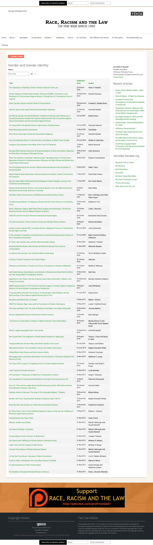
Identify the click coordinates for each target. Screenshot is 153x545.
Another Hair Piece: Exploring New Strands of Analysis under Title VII (34, 399)
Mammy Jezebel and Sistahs (20, 422)
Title (11, 83)
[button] (13, 37)
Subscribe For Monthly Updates (53, 3)
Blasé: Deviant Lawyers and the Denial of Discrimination (29, 103)
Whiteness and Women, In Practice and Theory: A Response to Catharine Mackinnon (40, 266)
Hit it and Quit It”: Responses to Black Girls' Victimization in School (33, 375)
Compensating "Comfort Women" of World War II (27, 436)
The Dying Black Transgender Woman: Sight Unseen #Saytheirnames (34, 125)
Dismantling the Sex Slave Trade (21, 418)
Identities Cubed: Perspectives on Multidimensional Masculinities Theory (36, 195)
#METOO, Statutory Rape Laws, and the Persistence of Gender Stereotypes (37, 304)
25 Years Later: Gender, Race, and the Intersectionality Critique (32, 242)
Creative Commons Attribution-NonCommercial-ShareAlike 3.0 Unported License (41, 535)
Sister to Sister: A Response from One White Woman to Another (32, 461)
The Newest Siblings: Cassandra (21, 429)
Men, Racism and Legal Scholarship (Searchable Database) (31, 134)
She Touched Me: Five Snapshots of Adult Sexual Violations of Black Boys (36, 337)
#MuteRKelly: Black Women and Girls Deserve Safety (29, 352)
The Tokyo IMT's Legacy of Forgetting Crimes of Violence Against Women (36, 364)
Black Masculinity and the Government (23, 130)
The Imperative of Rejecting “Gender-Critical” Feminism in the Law (33, 88)
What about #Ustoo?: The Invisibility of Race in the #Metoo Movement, (35, 348)
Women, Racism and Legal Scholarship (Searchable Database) (32, 110)
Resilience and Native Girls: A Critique (23, 300)
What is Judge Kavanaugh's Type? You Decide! (26, 330)
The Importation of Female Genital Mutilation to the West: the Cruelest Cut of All (38, 379)
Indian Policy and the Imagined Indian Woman (26, 445)
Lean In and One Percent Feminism (22, 370)
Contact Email (118, 77)
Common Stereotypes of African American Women (27, 449)
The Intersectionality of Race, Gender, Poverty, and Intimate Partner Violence (37, 222)
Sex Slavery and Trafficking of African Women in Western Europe (33, 441)
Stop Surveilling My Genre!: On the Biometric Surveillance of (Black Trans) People (39, 140)
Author (91, 83)
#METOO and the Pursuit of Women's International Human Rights (33, 216)
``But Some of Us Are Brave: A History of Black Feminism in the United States (37, 321)
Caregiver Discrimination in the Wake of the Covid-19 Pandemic (32, 145)
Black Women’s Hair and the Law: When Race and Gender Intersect (33, 405)
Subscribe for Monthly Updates (53, 542)
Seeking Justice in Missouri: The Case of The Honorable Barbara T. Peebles (37, 392)
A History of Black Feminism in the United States (27, 260)
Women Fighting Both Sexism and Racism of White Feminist (31, 315)
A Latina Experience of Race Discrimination (25, 465)
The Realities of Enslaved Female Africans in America (29, 472)
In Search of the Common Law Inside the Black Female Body (31, 253)
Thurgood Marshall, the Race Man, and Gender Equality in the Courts (34, 344)
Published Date (81, 82)
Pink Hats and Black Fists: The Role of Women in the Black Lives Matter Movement (40, 308)
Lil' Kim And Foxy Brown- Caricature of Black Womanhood (30, 456)
